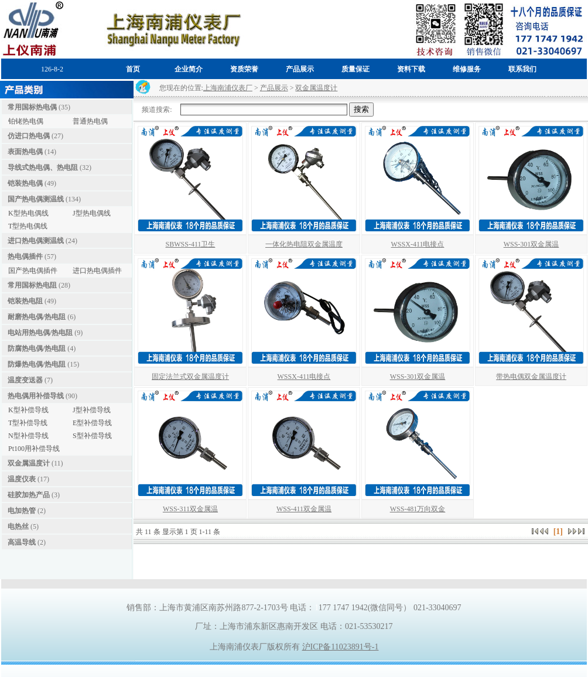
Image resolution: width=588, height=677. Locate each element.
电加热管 (22, 511)
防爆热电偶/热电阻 (37, 364)
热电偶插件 (25, 256)
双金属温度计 (29, 463)
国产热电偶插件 (32, 270)
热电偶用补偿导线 (36, 396)
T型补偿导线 (27, 423)
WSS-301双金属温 (531, 244)
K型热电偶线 (28, 213)
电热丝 (18, 526)
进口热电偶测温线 (36, 241)
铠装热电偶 (25, 183)
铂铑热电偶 (25, 121)
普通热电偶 (90, 121)
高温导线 (22, 542)
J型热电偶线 (92, 213)
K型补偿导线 (28, 410)
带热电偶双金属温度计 (531, 376)
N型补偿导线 (28, 436)
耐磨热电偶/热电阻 (37, 317)
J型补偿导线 (92, 410)
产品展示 (274, 88)
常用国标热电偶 (32, 107)
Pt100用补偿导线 (34, 449)
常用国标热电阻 (32, 285)
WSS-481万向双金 (418, 509)
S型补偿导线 (92, 436)
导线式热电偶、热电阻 (43, 167)
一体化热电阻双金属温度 (304, 244)
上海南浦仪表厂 (227, 88)
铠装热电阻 (25, 301)
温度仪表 (22, 479)
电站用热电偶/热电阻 (40, 333)
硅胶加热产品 (29, 495)
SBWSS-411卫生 (191, 244)
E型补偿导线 (92, 423)
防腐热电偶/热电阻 (37, 348)
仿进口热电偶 (29, 136)
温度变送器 (25, 380)
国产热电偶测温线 (36, 199)
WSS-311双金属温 (190, 509)
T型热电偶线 (27, 226)
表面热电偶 (25, 152)
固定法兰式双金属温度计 (190, 376)
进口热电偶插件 (97, 270)
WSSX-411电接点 (418, 244)
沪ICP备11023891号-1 (340, 646)
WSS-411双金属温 (303, 509)
